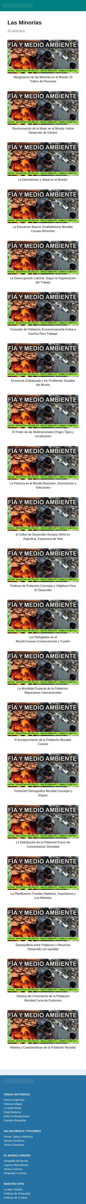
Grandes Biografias (15, 1120)
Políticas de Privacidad (17, 1193)
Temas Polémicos (14, 1144)
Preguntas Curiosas (15, 1173)
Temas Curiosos (13, 1169)
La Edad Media (12, 1108)
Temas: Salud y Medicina (18, 1136)
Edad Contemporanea (16, 1116)
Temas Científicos (14, 1140)
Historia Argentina (14, 1099)
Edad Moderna (12, 1112)
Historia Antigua (13, 1103)
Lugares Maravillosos (16, 1164)
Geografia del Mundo (16, 1160)
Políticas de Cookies (15, 1197)
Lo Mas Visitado (13, 1189)
